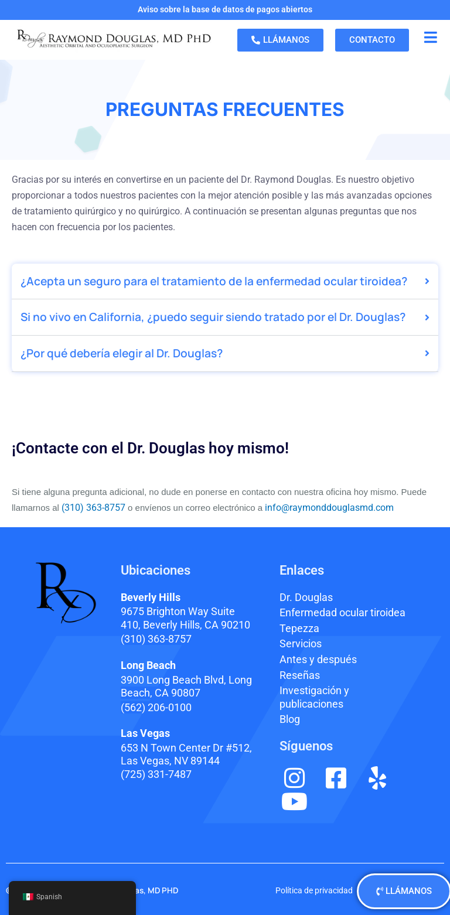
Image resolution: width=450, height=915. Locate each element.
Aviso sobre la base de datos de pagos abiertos (225, 9)
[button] (225, 282)
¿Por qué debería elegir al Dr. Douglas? (122, 353)
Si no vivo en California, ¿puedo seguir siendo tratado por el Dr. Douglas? (213, 317)
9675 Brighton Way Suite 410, (185, 618)
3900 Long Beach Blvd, (186, 686)
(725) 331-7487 (156, 774)
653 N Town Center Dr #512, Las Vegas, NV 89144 (186, 754)
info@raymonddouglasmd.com (329, 507)
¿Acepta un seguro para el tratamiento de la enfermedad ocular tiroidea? (214, 281)
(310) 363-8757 (92, 507)
